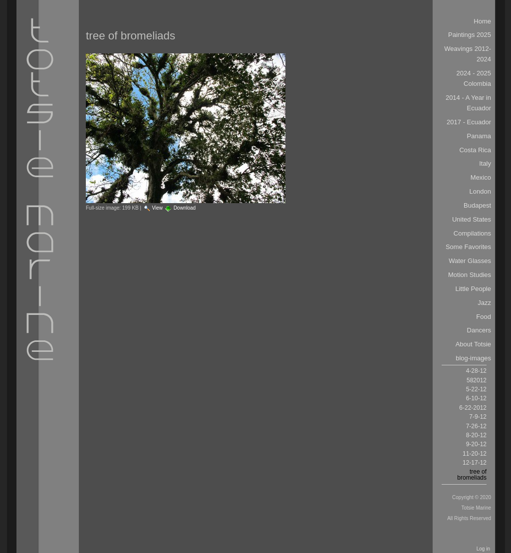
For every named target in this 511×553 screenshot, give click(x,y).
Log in (483, 549)
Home (482, 21)
